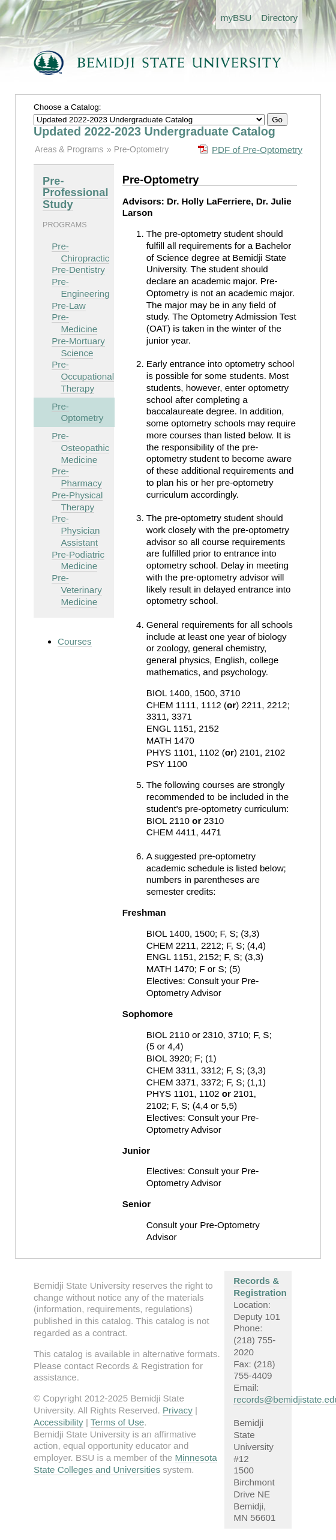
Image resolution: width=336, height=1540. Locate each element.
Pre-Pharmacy (77, 477)
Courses (75, 641)
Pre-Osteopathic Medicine (80, 448)
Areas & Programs (69, 149)
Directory (279, 18)
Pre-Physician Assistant (76, 530)
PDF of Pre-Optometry (257, 150)
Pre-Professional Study (75, 193)
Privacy (178, 1410)
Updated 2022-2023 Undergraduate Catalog (154, 131)
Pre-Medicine (74, 323)
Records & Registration (260, 1287)
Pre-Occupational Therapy (83, 376)
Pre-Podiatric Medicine (78, 560)
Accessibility (58, 1422)
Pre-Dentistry (78, 269)
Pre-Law (69, 305)
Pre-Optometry (141, 149)
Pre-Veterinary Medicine (77, 590)
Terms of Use (117, 1422)
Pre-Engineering (80, 287)
